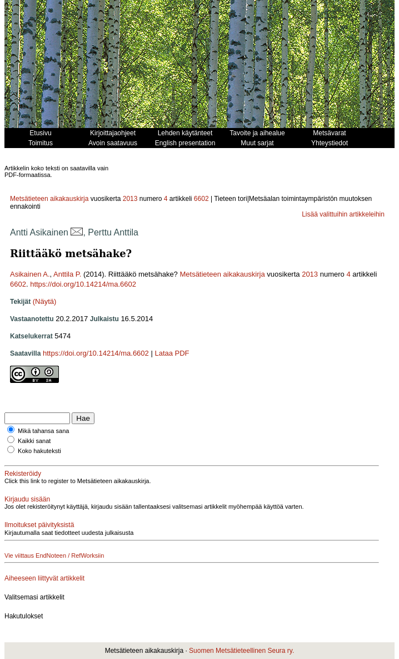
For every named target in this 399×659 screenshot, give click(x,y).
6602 (201, 199)
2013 (130, 199)
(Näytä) (45, 301)
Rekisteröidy (22, 474)
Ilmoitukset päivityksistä (39, 525)
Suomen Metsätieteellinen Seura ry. (241, 651)
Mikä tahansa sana (43, 430)
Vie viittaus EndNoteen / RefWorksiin (54, 555)
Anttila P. (67, 274)
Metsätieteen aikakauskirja (49, 199)
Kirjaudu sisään (27, 499)
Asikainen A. (30, 274)
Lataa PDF (171, 353)
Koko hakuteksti (39, 450)
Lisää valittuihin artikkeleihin (343, 214)
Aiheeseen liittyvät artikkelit (44, 578)
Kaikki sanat (34, 440)
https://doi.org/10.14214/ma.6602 (83, 284)
